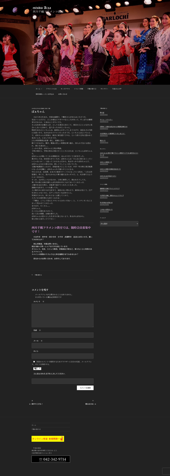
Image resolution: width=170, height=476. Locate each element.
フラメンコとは (51, 89)
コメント (38, 301)
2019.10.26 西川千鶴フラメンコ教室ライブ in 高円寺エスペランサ (119, 154)
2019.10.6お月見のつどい (108, 176)
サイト (35, 351)
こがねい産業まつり (106, 209)
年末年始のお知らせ (106, 202)
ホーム (39, 89)
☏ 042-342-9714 (52, 459)
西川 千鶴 (47, 108)
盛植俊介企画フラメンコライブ (110, 188)
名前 (37, 330)
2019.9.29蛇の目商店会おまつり (110, 169)
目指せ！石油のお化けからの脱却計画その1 (113, 127)
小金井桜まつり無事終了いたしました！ (112, 133)
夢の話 (102, 112)
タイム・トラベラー (106, 120)
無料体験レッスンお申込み (45, 94)
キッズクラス (65, 89)
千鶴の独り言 (91, 89)
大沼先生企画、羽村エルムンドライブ (112, 195)
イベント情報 (78, 89)
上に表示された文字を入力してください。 (49, 373)
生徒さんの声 (116, 89)
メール (37, 341)
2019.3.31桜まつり (106, 162)
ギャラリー (104, 89)
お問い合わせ (62, 94)
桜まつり (103, 140)
